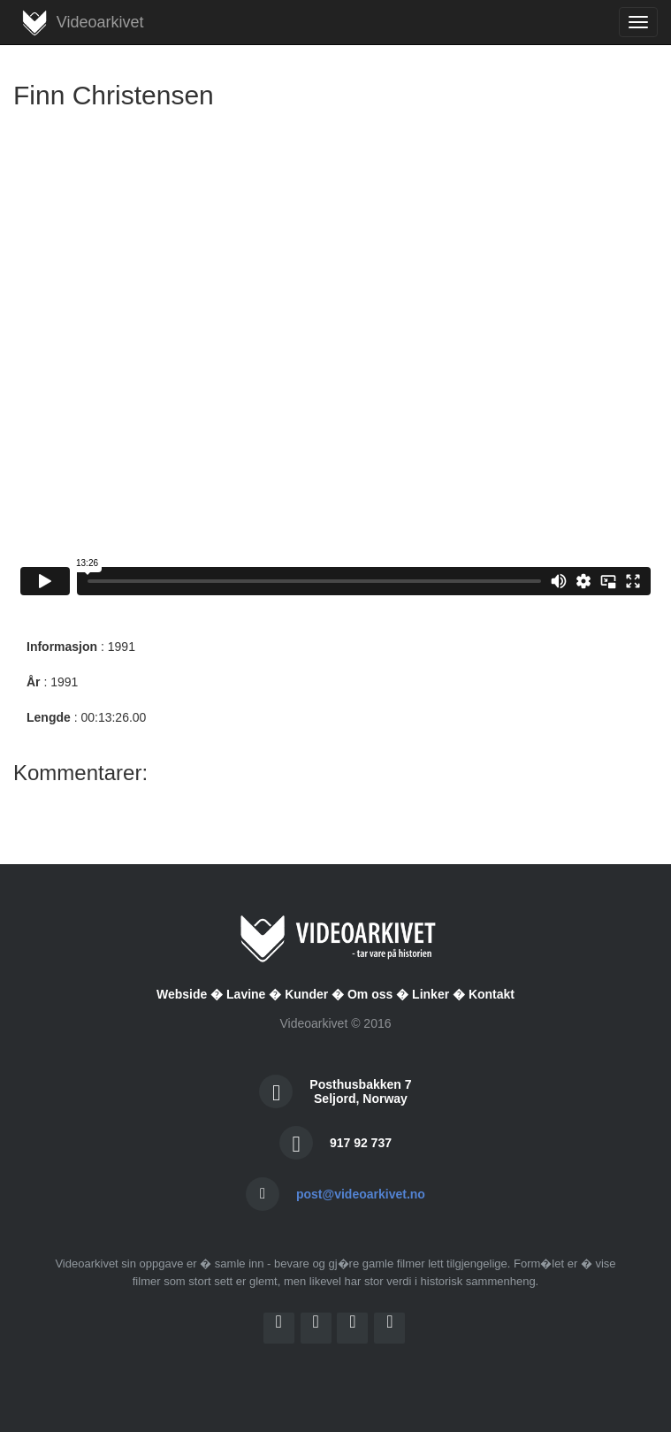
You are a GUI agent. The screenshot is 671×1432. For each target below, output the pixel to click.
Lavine (245, 994)
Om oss (370, 994)
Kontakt (492, 994)
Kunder (306, 994)
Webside (181, 994)
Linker (430, 994)
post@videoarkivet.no (360, 1194)
